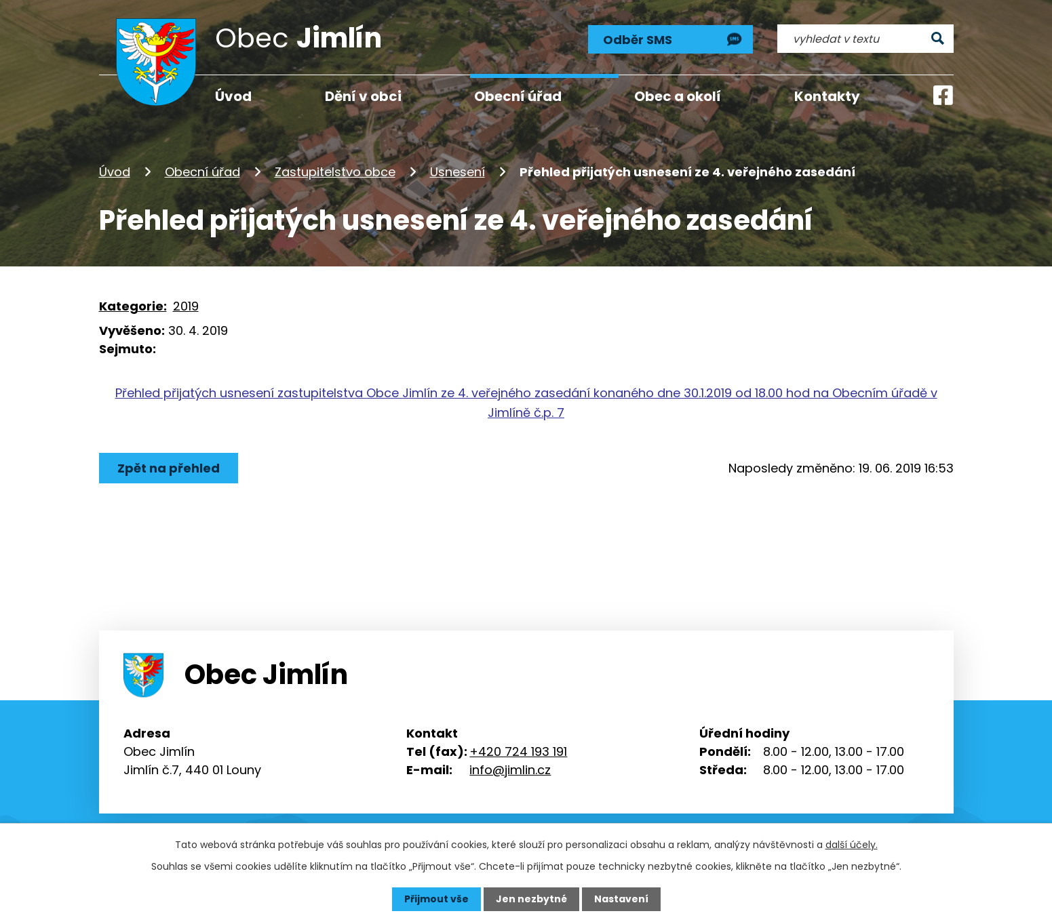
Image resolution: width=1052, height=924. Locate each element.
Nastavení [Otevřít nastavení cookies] (621, 899)
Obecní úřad (202, 171)
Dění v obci (363, 96)
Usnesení (457, 171)
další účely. (851, 844)
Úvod (114, 171)
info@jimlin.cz (510, 769)
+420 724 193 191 (518, 751)
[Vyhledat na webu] (865, 38)
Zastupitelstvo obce (335, 171)
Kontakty (827, 96)
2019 (186, 306)
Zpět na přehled (168, 468)
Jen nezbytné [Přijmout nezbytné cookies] (531, 899)
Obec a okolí (677, 96)
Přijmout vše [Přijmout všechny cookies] (436, 899)
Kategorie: (133, 306)
